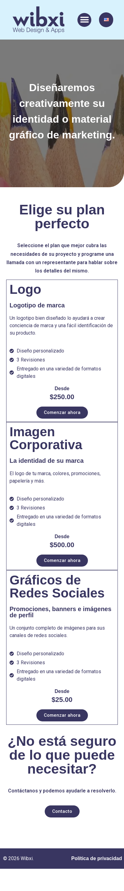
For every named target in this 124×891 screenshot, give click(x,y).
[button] (84, 20)
